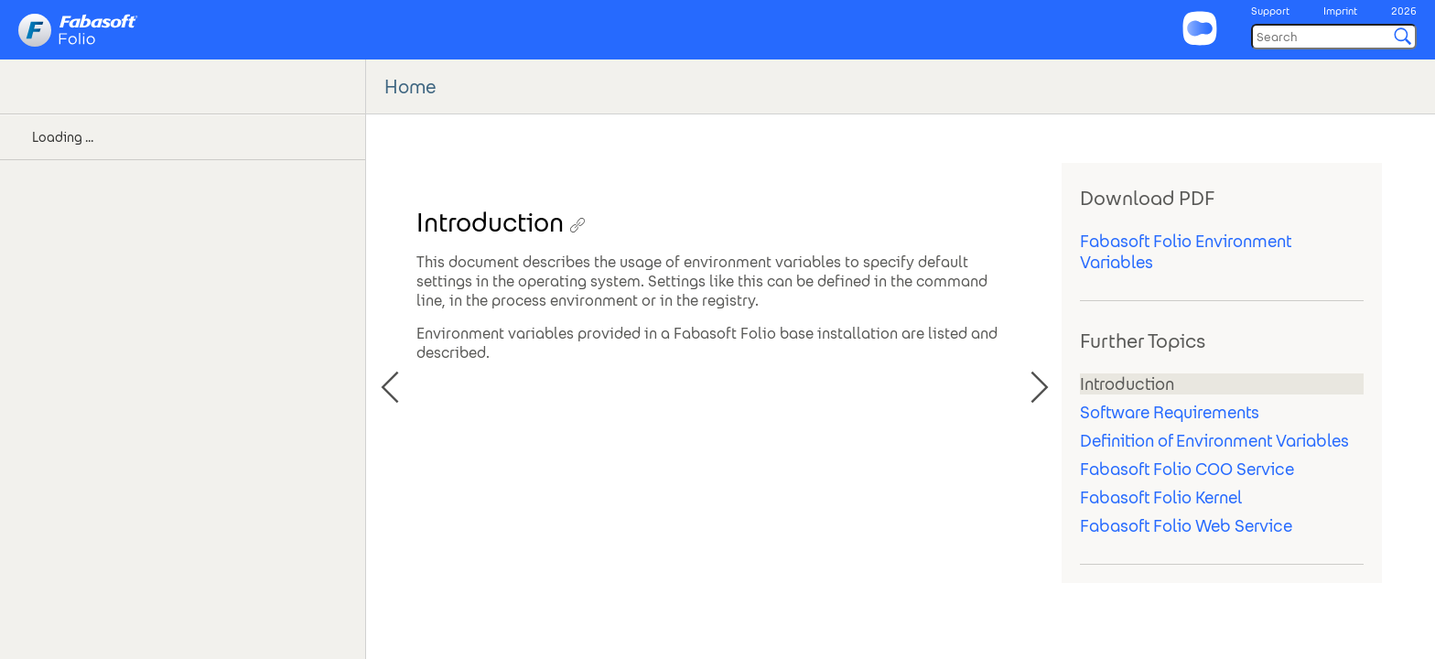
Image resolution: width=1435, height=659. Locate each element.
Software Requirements (1169, 412)
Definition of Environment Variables (1214, 440)
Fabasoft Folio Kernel (1161, 497)
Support (1270, 11)
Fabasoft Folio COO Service (1187, 469)
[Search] (1334, 36)
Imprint (1340, 11)
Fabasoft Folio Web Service (1186, 525)
